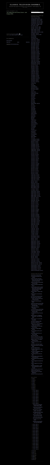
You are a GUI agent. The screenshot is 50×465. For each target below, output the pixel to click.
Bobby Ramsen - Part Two (35, 242)
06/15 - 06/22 (35, 431)
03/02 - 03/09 (35, 438)
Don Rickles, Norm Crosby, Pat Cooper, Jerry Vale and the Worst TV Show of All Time (37, 298)
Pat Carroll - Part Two (34, 153)
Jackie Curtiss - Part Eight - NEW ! (36, 24)
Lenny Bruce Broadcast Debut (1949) (37, 309)
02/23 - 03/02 (35, 440)
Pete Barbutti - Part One (35, 144)
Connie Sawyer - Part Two (35, 252)
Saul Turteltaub (33, 35)
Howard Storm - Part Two (35, 260)
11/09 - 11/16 (35, 393)
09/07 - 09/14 (35, 403)
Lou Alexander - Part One (35, 139)
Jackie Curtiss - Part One (35, 174)
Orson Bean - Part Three (35, 81)
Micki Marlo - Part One (34, 230)
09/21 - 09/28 (35, 400)
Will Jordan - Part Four (34, 205)
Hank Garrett (33, 98)
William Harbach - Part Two (35, 195)
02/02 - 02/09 (35, 444)
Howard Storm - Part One (35, 258)
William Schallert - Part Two (35, 30)
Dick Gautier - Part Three (35, 48)
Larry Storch (33, 127)
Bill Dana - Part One (34, 181)
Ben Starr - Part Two (34, 257)
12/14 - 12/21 (35, 390)
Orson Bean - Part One (35, 79)
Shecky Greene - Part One (35, 191)
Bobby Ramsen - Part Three (35, 243)
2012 (33, 452)
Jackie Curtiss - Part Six (35, 60)
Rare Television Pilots (34, 335)
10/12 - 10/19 (35, 397)
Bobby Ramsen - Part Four (35, 244)
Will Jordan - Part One (34, 201)
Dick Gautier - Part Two (35, 47)
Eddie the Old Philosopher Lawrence (37, 270)
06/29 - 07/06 (35, 428)
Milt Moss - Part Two (34, 239)
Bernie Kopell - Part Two (35, 43)
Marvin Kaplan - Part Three (35, 220)
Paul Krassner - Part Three (35, 53)
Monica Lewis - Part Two (35, 224)
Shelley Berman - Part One (35, 149)
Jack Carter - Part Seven (35, 163)
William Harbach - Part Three (35, 196)
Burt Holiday (33, 102)
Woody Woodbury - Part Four (36, 269)
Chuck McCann (33, 112)
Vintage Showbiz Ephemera (35, 370)
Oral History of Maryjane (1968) (36, 321)
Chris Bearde (33, 85)
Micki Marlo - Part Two (34, 232)
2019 (33, 381)
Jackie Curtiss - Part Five (35, 178)
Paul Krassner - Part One (35, 51)
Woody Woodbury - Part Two (35, 266)
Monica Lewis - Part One (35, 223)
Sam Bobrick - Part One (35, 33)
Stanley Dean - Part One (35, 183)
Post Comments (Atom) (15, 44)
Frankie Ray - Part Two (35, 72)
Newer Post (8, 42)
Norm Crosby (33, 94)
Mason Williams (33, 136)
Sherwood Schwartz (34, 123)
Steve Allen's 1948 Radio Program (36, 344)
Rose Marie (33, 107)
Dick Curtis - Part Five (34, 173)
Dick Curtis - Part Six (34, 65)
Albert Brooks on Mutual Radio (36, 275)
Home (18, 42)
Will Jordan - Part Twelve (35, 215)
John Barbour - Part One (35, 75)
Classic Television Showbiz (25, 4)
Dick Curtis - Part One (34, 168)
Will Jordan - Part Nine (34, 211)
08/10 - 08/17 (35, 427)
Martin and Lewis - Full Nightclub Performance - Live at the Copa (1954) (36, 316)
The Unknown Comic (34, 38)
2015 (33, 387)
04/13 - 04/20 (35, 435)
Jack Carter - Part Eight (35, 164)
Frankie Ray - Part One (35, 71)
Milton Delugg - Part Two (35, 187)
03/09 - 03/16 (35, 437)
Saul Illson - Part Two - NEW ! (36, 28)
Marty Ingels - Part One (35, 197)
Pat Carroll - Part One (34, 151)
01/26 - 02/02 (35, 446)
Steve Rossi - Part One (35, 248)
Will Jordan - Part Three (35, 204)
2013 (33, 450)
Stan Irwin (32, 104)
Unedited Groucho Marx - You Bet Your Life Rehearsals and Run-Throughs (36, 366)
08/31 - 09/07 (35, 424)
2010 (33, 455)
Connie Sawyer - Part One (35, 251)
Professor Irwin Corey (34, 93)
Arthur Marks (33, 108)
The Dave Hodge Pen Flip (35, 347)
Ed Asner (32, 84)
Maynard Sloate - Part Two (35, 103)
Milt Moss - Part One (34, 238)
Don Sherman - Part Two (35, 255)
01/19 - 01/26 (35, 447)
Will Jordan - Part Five (34, 206)
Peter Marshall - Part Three (35, 63)
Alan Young (33, 137)
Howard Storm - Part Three (35, 261)
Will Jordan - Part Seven (35, 209)
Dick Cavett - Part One (34, 88)
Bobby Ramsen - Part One (35, 241)
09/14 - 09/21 (35, 401)
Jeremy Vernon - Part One (35, 39)
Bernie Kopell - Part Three (35, 42)
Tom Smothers (33, 126)
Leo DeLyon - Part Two (35, 190)
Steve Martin (33, 109)
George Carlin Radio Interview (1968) (37, 303)
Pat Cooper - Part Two (34, 167)
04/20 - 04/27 (35, 434)
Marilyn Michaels (34, 113)
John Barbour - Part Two (35, 76)
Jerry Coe (32, 90)
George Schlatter (34, 122)
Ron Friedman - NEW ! (34, 25)
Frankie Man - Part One (35, 228)
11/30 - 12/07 (35, 391)
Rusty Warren (33, 131)
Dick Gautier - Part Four (35, 49)
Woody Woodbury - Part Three (36, 267)
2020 (33, 380)
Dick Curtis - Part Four (34, 172)
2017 (33, 384)
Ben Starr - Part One (34, 256)
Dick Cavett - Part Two (34, 89)
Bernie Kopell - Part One (35, 44)
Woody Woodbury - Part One (35, 265)
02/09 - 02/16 (35, 443)
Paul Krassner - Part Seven (35, 58)
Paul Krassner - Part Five (35, 56)
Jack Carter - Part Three (35, 158)
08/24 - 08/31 (35, 425)
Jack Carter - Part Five (34, 160)
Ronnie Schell (33, 121)
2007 (33, 459)
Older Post (27, 42)
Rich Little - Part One (34, 225)
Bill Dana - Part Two (34, 182)
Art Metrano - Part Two (34, 70)
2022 (33, 378)
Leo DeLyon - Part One (35, 188)
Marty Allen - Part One (34, 141)
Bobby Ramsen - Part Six (35, 247)
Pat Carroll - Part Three (35, 154)
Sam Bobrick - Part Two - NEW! (36, 34)
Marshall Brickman (34, 86)
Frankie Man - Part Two (35, 229)
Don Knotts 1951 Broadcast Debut (36, 296)
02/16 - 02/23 (35, 441)
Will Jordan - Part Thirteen (35, 216)
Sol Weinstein (33, 132)
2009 (33, 456)
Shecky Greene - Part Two (35, 192)
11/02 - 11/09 (35, 394)
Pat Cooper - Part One (34, 165)
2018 (33, 383)
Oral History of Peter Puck (35, 322)
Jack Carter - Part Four (35, 159)
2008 (33, 458)
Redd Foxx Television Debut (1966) (37, 336)
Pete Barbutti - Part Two (35, 145)
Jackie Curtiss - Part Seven (35, 61)
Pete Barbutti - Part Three (35, 146)
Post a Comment (9, 40)
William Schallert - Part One (35, 29)
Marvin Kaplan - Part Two (35, 219)
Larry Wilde (33, 135)
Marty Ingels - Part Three (35, 200)
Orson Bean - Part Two (35, 80)
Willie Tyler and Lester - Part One (36, 262)
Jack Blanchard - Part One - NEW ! (36, 19)
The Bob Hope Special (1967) (38, 417)
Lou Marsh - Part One (34, 233)
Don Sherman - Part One (35, 253)
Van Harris (33, 99)
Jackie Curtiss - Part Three (35, 177)
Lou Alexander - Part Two (35, 140)
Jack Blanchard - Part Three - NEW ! (37, 21)
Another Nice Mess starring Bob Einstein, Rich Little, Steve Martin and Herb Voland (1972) (37, 279)
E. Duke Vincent (33, 130)
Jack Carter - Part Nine (35, 74)
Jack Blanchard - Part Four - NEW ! (37, 23)
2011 (33, 453)
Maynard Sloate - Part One (35, 62)
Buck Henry (33, 100)
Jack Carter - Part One (34, 155)
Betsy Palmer (33, 116)
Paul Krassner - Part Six (35, 57)
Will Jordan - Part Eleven (35, 214)
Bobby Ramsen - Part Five (35, 246)
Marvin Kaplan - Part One (35, 218)
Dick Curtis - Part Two (34, 169)
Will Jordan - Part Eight (35, 210)
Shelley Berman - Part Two (35, 150)
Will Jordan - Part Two (34, 202)
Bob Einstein (33, 95)
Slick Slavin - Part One (34, 66)
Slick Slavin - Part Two (34, 67)
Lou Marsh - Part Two (34, 234)
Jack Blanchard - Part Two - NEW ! (36, 20)
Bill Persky (33, 117)
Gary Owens (33, 114)
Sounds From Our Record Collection (37, 338)
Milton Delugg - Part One (35, 186)
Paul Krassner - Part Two (35, 52)
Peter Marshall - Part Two (35, 237)
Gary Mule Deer (33, 37)
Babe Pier (32, 118)
